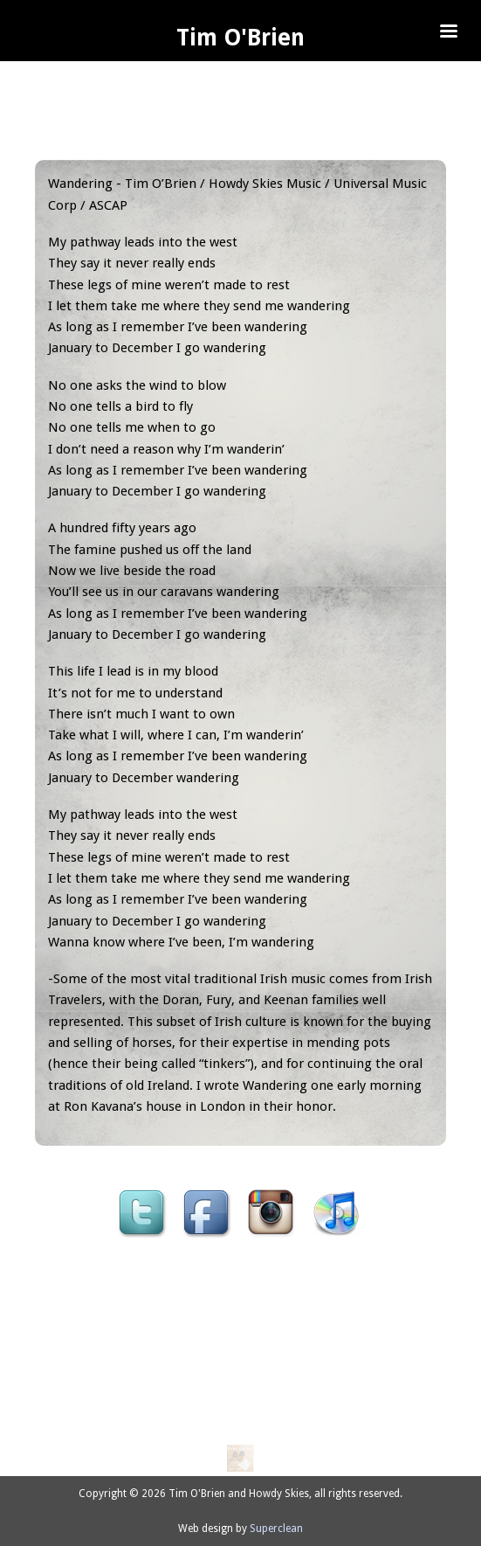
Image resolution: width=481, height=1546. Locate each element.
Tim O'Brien (240, 37)
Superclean (276, 1528)
